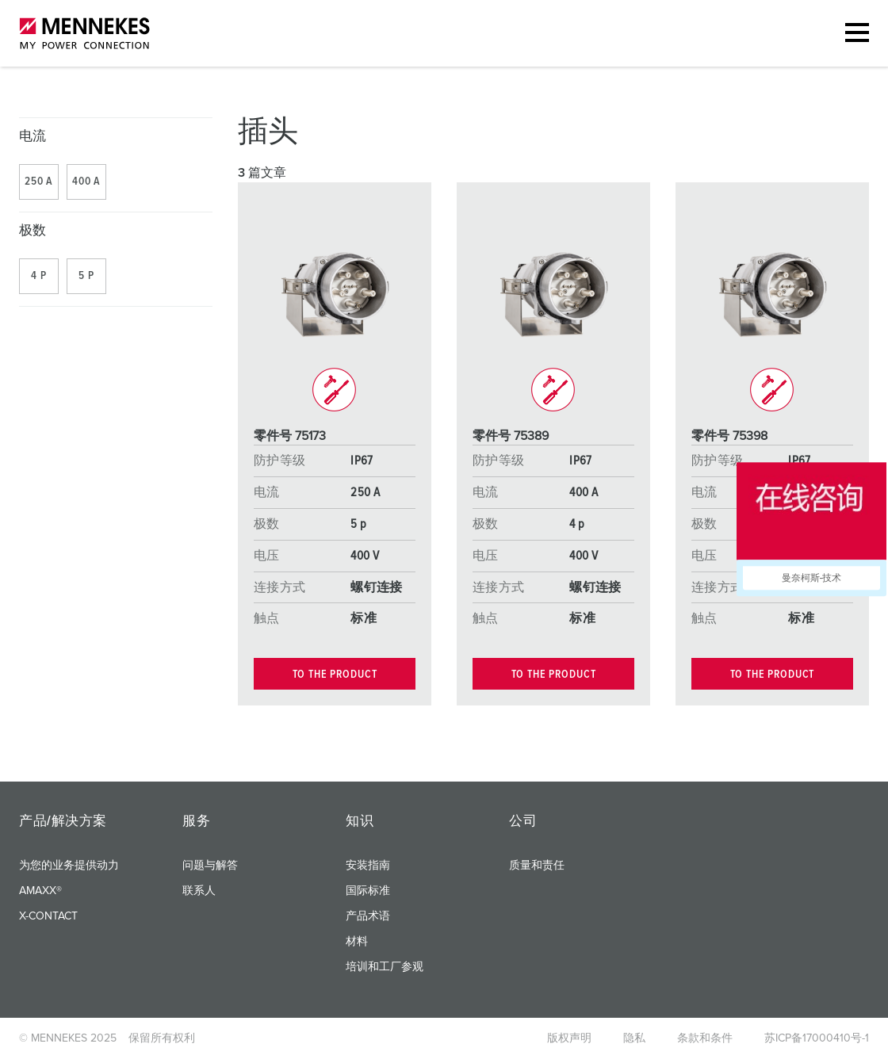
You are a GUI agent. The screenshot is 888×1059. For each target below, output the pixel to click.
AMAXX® (40, 891)
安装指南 (368, 865)
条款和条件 (705, 1038)
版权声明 (569, 1038)
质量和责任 (537, 865)
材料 (357, 941)
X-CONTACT (48, 916)
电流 (33, 136)
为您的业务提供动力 (69, 865)
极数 (33, 231)
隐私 (634, 1038)
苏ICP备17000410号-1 (816, 1038)
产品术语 (368, 916)
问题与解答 (210, 865)
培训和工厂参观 (384, 967)
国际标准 (368, 891)
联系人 (199, 891)
